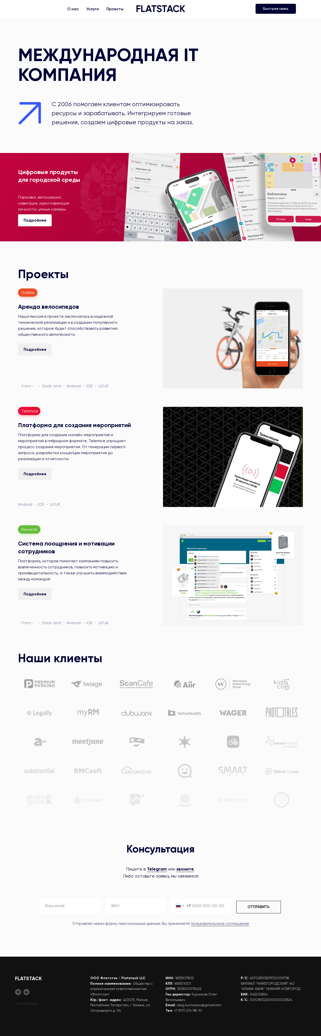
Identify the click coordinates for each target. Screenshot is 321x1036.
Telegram (157, 869)
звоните (185, 869)
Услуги (92, 9)
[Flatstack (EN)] (26, 992)
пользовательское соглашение (220, 923)
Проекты (114, 9)
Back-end (51, 386)
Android (73, 386)
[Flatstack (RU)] (18, 992)
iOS (89, 386)
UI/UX (103, 386)
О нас (73, 9)
